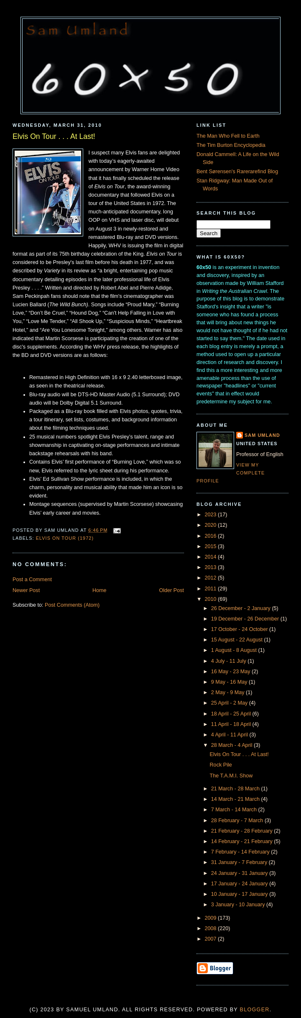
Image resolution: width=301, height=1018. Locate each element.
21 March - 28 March (236, 789)
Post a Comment (32, 579)
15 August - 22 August (237, 640)
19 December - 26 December (246, 619)
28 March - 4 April (232, 745)
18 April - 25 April (232, 714)
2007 (211, 939)
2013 (211, 567)
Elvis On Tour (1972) (65, 538)
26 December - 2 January (241, 608)
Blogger (255, 1010)
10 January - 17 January (240, 894)
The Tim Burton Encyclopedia (230, 145)
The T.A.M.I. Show (231, 776)
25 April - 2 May (230, 703)
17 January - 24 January (240, 884)
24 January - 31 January (240, 873)
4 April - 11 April (230, 735)
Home (99, 590)
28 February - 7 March (238, 820)
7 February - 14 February (241, 852)
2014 (211, 557)
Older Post (171, 590)
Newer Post (26, 590)
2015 (211, 546)
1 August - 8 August (234, 650)
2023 (211, 515)
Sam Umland (262, 435)
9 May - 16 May (230, 682)
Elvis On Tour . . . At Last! (54, 136)
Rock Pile (221, 765)
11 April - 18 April (232, 724)
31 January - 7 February (240, 862)
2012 (211, 578)
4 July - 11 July (229, 661)
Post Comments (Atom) (72, 605)
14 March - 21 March (236, 799)
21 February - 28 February (242, 831)
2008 (211, 928)
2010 (211, 599)
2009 (211, 918)
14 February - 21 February (242, 841)
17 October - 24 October (240, 629)
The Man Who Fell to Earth (228, 136)
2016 (211, 536)
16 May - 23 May (231, 671)
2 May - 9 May (228, 692)
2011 (211, 589)
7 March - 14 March (234, 810)
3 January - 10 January (238, 905)
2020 (211, 525)
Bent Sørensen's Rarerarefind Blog (237, 171)
